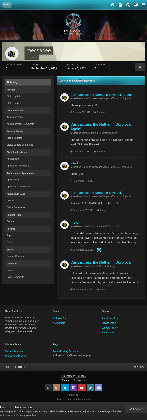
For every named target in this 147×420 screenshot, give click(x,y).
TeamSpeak (98, 387)
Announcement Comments (20, 124)
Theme (66, 380)
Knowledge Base (110, 318)
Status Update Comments (20, 145)
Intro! (74, 163)
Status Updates (14, 96)
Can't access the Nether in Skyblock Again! (101, 95)
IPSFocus (81, 376)
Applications (13, 158)
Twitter (65, 387)
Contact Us (79, 380)
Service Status (109, 323)
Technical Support (121, 98)
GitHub (48, 387)
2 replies (99, 112)
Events (10, 270)
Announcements (15, 117)
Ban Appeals (108, 332)
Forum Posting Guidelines (66, 351)
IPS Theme (67, 376)
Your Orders (59, 323)
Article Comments (16, 207)
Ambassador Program (16, 356)
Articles (11, 200)
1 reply (101, 210)
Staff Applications (14, 351)
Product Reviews (15, 256)
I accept (136, 409)
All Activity (12, 82)
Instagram (56, 387)
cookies (21, 411)
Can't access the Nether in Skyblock (96, 193)
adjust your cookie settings (96, 411)
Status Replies (14, 103)
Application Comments (18, 165)
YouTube (82, 387)
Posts (10, 242)
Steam (90, 387)
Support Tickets (110, 327)
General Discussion (122, 167)
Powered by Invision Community (73, 399)
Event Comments (15, 277)
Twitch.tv (73, 387)
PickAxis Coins (60, 318)
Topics (10, 235)
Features (11, 221)
